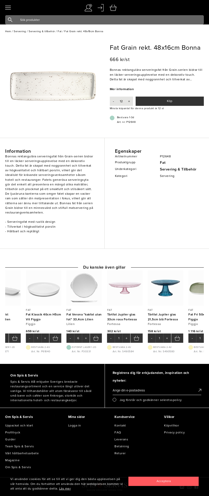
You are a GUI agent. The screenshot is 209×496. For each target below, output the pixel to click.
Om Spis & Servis (18, 467)
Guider (10, 439)
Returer (120, 453)
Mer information (122, 89)
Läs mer (65, 488)
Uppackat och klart (19, 425)
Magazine (12, 460)
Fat (163, 162)
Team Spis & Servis (19, 446)
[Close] (163, 481)
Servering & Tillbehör (178, 169)
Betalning (121, 446)
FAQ (117, 432)
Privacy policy (174, 432)
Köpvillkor (171, 425)
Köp (169, 101)
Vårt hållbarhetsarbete (22, 453)
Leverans (121, 439)
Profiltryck (12, 432)
